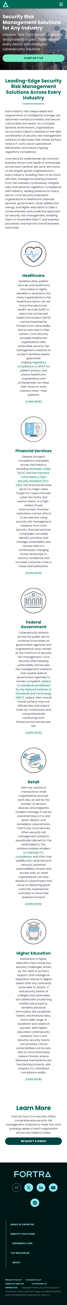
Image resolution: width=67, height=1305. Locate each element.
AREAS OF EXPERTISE (22, 1224)
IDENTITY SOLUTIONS (22, 1234)
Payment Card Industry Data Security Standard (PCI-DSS (33, 479)
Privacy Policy (13, 1279)
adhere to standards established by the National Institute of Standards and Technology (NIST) (33, 689)
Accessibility (39, 1283)
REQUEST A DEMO (33, 1141)
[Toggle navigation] (61, 4)
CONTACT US (33, 58)
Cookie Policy (33, 1279)
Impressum (11, 1287)
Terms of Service (14, 1283)
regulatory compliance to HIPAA (31, 364)
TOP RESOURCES (20, 1253)
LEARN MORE (33, 402)
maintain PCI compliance (30, 855)
